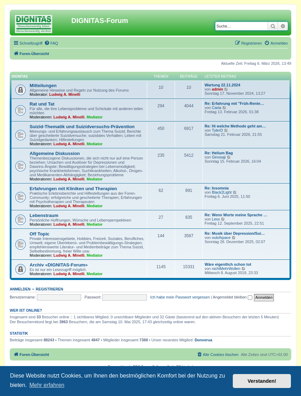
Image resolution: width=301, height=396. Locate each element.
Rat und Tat (42, 104)
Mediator (95, 117)
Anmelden (20, 289)
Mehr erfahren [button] (46, 385)
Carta (216, 108)
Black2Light (222, 192)
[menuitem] (51, 43)
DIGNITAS (19, 76)
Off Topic (39, 233)
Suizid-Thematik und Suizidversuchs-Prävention (82, 126)
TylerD (217, 130)
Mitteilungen (43, 85)
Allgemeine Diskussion (55, 153)
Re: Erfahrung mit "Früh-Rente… (234, 103)
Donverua (203, 340)
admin (217, 89)
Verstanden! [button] (262, 381)
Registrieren (49, 289)
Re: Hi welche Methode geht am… (235, 126)
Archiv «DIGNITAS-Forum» (59, 264)
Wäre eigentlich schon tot (228, 264)
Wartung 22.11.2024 (222, 85)
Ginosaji (219, 157)
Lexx (216, 219)
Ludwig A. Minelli (64, 94)
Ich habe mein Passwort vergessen (180, 297)
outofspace (221, 237)
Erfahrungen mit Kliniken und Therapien (73, 188)
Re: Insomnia (217, 188)
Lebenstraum (44, 215)
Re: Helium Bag (219, 153)
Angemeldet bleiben (232, 297)
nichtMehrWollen (226, 268)
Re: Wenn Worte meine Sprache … (236, 215)
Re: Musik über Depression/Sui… (235, 233)
